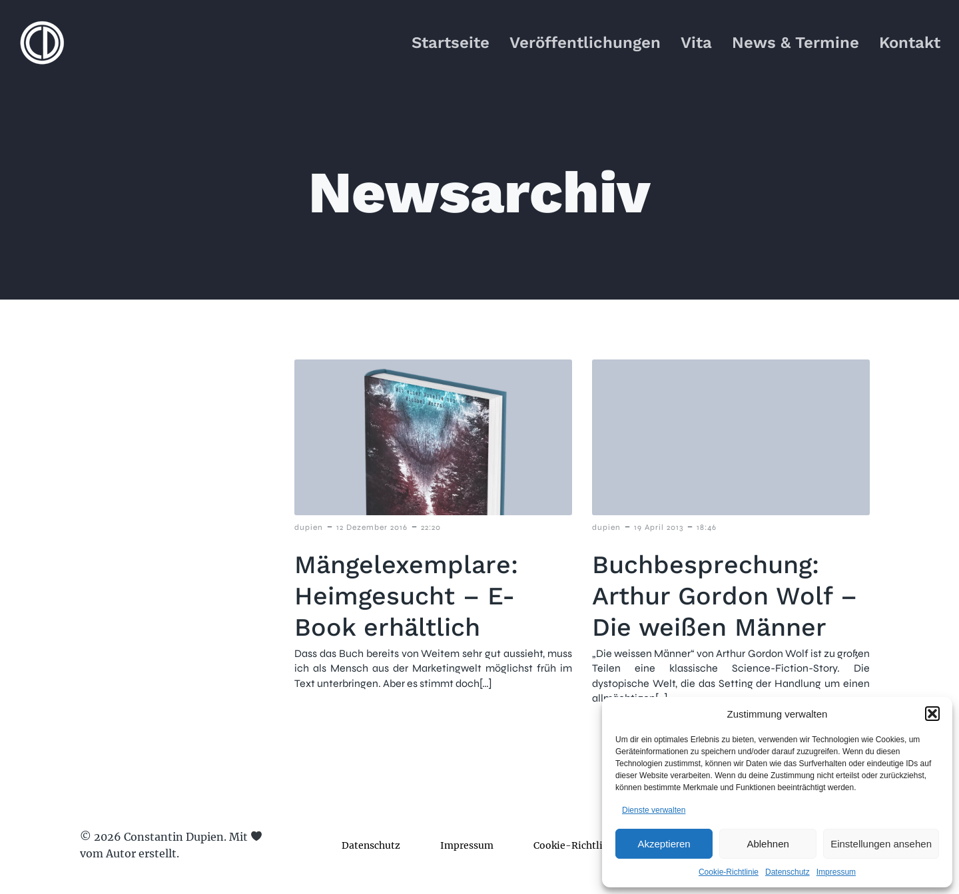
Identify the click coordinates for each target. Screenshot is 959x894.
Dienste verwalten (653, 810)
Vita (696, 43)
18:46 (707, 528)
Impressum (836, 872)
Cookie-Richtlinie (729, 872)
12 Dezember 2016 (372, 528)
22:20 (431, 528)
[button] (932, 713)
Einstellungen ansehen (881, 843)
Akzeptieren (663, 843)
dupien (308, 528)
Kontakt (909, 43)
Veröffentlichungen (585, 43)
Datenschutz (787, 872)
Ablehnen (768, 843)
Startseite (450, 43)
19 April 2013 (658, 528)
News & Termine (795, 43)
